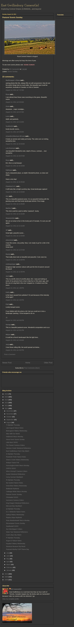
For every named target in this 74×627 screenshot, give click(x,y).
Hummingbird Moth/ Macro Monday (17, 465)
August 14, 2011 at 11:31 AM (15, 214)
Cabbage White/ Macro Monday (16, 491)
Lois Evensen (10, 148)
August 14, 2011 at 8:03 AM (15, 102)
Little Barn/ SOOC (12, 442)
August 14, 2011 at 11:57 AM (15, 250)
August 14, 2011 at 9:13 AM (15, 122)
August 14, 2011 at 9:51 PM (15, 330)
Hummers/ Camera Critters (15, 500)
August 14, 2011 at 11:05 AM (15, 204)
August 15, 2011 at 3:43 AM (15, 340)
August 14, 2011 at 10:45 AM (15, 182)
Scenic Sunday (12, 71)
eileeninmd (9, 240)
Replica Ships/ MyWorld (14, 517)
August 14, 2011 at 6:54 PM (15, 320)
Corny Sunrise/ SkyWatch (14, 477)
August (8, 422)
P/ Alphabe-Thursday (13, 538)
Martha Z (9, 208)
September (10, 419)
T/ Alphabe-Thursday (13, 425)
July (7, 553)
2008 (6, 580)
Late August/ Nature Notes (14, 428)
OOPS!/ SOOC (11, 468)
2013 (6, 402)
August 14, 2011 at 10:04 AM (15, 144)
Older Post (48, 363)
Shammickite (10, 218)
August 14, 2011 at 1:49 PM (15, 288)
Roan (7, 94)
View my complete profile (10, 599)
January (9, 570)
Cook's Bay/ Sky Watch (13, 535)
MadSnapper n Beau (13, 80)
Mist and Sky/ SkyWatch (14, 506)
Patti (7, 304)
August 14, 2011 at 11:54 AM (15, 236)
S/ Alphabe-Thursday (13, 454)
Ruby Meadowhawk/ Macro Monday (18, 520)
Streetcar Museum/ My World (15, 546)
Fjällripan (9, 170)
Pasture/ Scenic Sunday (14, 494)
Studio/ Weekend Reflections (15, 474)
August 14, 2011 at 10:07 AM (15, 156)
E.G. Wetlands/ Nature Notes (15, 512)
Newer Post (7, 363)
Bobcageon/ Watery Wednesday (16, 431)
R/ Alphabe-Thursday (13, 480)
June (8, 556)
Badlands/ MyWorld (12, 488)
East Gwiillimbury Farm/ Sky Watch (17, 451)
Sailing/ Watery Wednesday (15, 514)
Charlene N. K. (11, 186)
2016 (6, 394)
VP (7, 230)
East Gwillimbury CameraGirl (20, 5)
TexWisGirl (9, 126)
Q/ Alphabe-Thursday (13, 509)
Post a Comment (9, 354)
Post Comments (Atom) (32, 368)
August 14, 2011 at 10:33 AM (15, 166)
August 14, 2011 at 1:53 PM (15, 300)
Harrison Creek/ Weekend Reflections (18, 448)
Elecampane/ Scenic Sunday (15, 523)
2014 (6, 400)
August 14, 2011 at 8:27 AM (15, 112)
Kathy (8, 292)
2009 (6, 577)
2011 (6, 408)
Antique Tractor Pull (12, 462)
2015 (6, 397)
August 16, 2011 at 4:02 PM (15, 350)
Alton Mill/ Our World (13, 434)
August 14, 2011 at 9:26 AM (15, 132)
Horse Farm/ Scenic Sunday (15, 439)
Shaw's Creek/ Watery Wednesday (17, 460)
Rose (7, 160)
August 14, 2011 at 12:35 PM (15, 272)
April (8, 561)
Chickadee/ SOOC (12, 497)
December (10, 411)
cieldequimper (11, 264)
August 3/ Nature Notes (13, 540)
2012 (6, 405)
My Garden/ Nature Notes (14, 483)
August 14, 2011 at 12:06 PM (15, 260)
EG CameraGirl (16, 589)
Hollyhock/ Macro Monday (14, 436)
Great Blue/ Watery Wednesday (16, 486)
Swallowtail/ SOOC (12, 526)
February (9, 567)
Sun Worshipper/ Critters (14, 529)
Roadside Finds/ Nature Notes (16, 457)
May (8, 559)
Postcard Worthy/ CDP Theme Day (17, 549)
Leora (8, 116)
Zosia (8, 106)
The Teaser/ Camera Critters (15, 445)
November (10, 414)
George (8, 324)
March (8, 564)
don (7, 196)
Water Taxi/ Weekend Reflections (17, 532)
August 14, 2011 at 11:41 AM (15, 226)
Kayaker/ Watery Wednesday (15, 543)
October (9, 417)
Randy (8, 254)
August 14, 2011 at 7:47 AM (15, 90)
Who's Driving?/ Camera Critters (16, 471)
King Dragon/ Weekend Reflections (17, 503)
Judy (7, 344)
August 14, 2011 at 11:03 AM (15, 192)
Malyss (8, 334)
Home (27, 363)
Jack (7, 276)
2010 (6, 574)
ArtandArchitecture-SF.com (15, 136)
